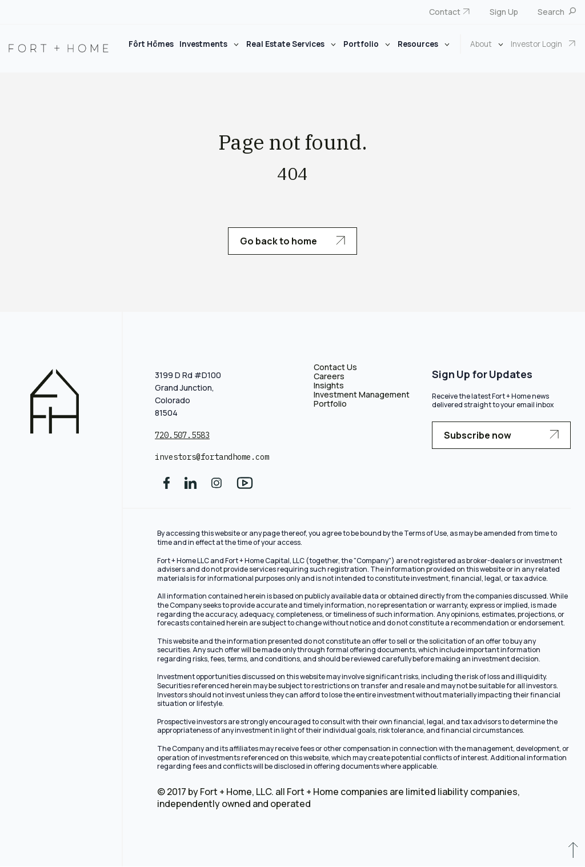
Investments (204, 44)
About (482, 44)
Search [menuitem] (552, 11)
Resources (419, 44)
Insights (329, 385)
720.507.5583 (182, 435)
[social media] (166, 487)
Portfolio (361, 44)
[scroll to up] (573, 853)
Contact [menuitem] (444, 11)
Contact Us (335, 367)
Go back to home (292, 241)
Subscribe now (501, 435)
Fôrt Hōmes (151, 44)
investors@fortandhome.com (212, 457)
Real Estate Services (286, 44)
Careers (329, 376)
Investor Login (537, 44)
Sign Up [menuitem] (504, 11)
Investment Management (362, 394)
